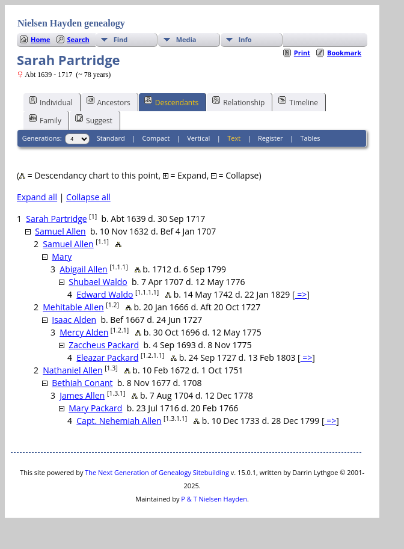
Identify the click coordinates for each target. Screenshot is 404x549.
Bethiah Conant (82, 382)
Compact (156, 138)
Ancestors (108, 102)
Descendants (171, 102)
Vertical (198, 138)
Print (302, 52)
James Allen (82, 395)
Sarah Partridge (56, 218)
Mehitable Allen (73, 307)
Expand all (37, 197)
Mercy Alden (84, 332)
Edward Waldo (104, 294)
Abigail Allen (83, 269)
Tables (310, 138)
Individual (51, 102)
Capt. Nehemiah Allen (118, 420)
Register (270, 138)
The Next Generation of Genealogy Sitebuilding (157, 472)
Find (121, 39)
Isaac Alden (74, 319)
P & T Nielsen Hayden (214, 498)
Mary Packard (95, 408)
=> (301, 294)
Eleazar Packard (107, 357)
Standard (111, 138)
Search (78, 39)
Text (233, 138)
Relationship (238, 102)
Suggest (93, 120)
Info (245, 39)
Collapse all (88, 197)
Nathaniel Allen (72, 370)
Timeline (298, 102)
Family (45, 120)
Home (40, 39)
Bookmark (344, 52)
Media (186, 39)
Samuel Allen (60, 231)
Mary (62, 256)
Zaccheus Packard (104, 345)
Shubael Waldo (98, 281)
